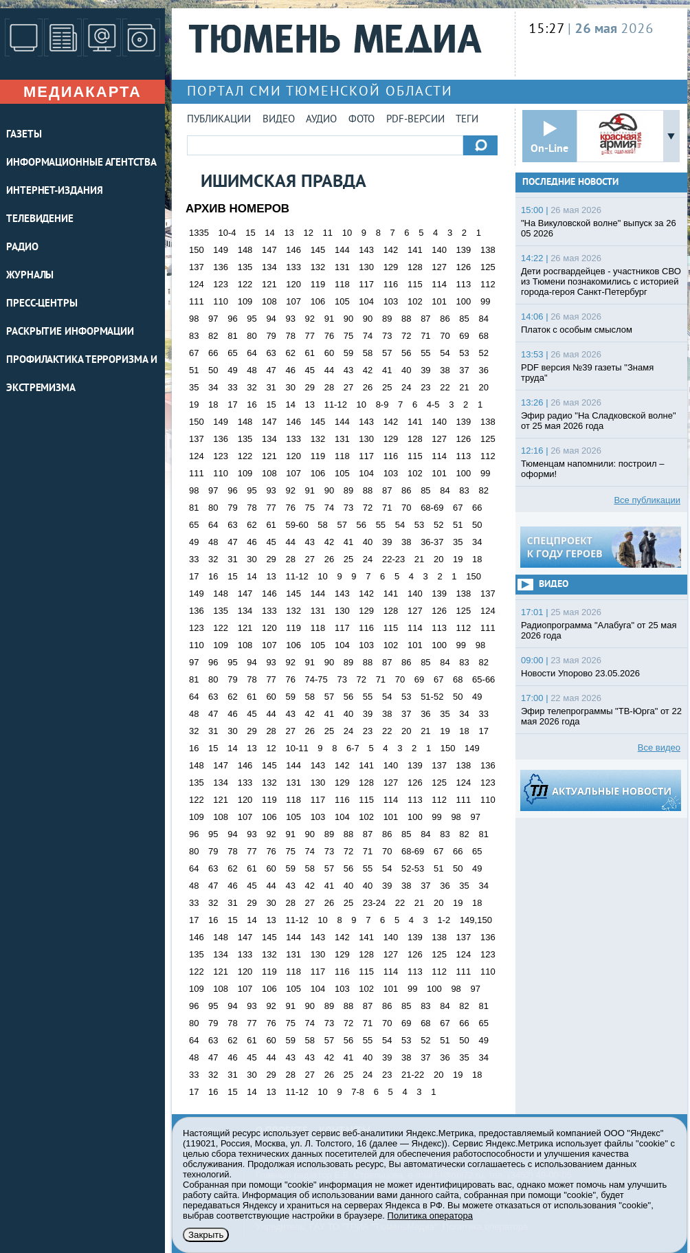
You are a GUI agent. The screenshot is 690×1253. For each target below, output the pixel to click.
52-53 (412, 868)
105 (342, 301)
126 (463, 267)
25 (387, 387)
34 (213, 387)
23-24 (374, 903)
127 (439, 267)
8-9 (382, 404)
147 (269, 250)
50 (213, 370)
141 (415, 250)
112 (488, 284)
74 (367, 336)
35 (194, 387)
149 (220, 250)
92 (310, 318)
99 (485, 301)
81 (232, 336)
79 (271, 336)
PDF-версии (415, 119)
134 (269, 267)
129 (391, 267)
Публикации (219, 119)
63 (271, 353)
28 (329, 387)
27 (348, 387)
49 (232, 370)
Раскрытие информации (70, 332)
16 (251, 404)
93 (290, 318)
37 (464, 370)
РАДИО (22, 247)
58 (367, 353)
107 (293, 301)
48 (251, 370)
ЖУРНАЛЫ (30, 275)
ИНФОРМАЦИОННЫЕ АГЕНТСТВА (81, 163)
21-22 (412, 1074)
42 (367, 370)
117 (366, 284)
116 (391, 284)
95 (251, 318)
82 (213, 336)
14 (269, 233)
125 (488, 267)
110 (220, 301)
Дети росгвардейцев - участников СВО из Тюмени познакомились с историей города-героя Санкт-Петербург (601, 281)
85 (464, 318)
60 (329, 353)
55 (425, 353)
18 (213, 404)
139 (463, 250)
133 (293, 267)
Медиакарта (82, 91)
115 (415, 284)
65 (232, 353)
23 (425, 387)
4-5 (433, 404)
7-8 (357, 1092)
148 (245, 250)
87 (425, 318)
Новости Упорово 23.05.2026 (580, 673)
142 (391, 250)
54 (444, 353)
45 (310, 370)
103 (391, 301)
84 (483, 318)
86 (444, 318)
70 (444, 336)
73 (387, 336)
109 (245, 301)
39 (425, 370)
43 (348, 370)
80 (251, 336)
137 (196, 267)
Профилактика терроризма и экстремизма (81, 374)
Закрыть (205, 1235)
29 (310, 387)
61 (310, 353)
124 (196, 284)
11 (328, 233)
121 (269, 284)
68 (483, 336)
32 (251, 387)
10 (347, 233)
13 (288, 233)
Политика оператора (430, 1215)
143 (366, 250)
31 (271, 387)
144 (342, 250)
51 (194, 370)
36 (483, 370)
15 (250, 233)
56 (406, 353)
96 (232, 318)
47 (271, 370)
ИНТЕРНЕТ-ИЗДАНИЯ (54, 191)
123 (220, 284)
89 (387, 318)
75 (348, 336)
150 (196, 250)
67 (194, 353)
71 (425, 336)
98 (194, 318)
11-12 (335, 404)
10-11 (296, 748)
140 (439, 250)
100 (463, 301)
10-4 (227, 233)
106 (318, 301)
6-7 (352, 748)
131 (342, 267)
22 (444, 387)
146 (293, 250)
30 (290, 387)
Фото (361, 119)
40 (406, 370)
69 (464, 336)
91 (329, 318)
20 (483, 387)
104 (366, 301)
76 (329, 336)
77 (310, 336)
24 (406, 387)
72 (406, 336)
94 (271, 318)
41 (387, 370)
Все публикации (647, 500)
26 (367, 387)
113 (463, 284)
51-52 (432, 696)
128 (415, 267)
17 (232, 404)
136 (220, 267)
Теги (467, 119)
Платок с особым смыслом (576, 329)
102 (415, 301)
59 (348, 353)
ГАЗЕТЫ (23, 135)
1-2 (443, 920)
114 (439, 284)
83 (194, 336)
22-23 (393, 559)
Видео (279, 119)
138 (488, 250)
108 (269, 301)
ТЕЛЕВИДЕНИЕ (40, 219)
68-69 (432, 507)
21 (464, 387)
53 (464, 353)
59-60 (296, 525)
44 (329, 370)
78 (290, 336)
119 (318, 284)
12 (308, 233)
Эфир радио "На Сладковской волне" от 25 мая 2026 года (598, 420)
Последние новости (570, 182)
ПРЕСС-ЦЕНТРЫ (42, 304)
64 (251, 353)
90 (348, 318)
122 (245, 284)
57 (387, 353)
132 (318, 267)
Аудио (321, 119)
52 (483, 353)
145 (318, 250)
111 (196, 301)
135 (245, 267)
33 (232, 387)
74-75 (316, 679)
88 (406, 318)
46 (290, 370)
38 (444, 370)
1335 (199, 233)
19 (194, 404)
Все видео (659, 747)
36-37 (432, 542)
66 (213, 353)
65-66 (483, 679)
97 (213, 318)
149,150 (476, 920)
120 (293, 284)
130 (366, 267)
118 (342, 284)
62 (290, 353)
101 (439, 301)
